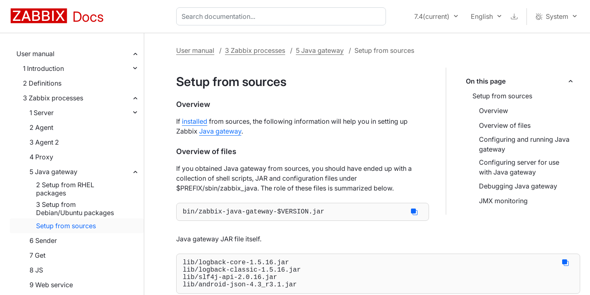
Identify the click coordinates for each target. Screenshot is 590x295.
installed (194, 121)
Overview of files (505, 125)
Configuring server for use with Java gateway (519, 167)
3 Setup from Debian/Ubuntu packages (75, 208)
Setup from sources (66, 226)
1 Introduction (43, 68)
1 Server (42, 113)
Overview (493, 111)
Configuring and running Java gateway (524, 144)
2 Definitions (42, 83)
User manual (35, 54)
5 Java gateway (53, 172)
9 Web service (51, 285)
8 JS (36, 270)
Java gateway (220, 131)
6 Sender (43, 240)
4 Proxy (41, 157)
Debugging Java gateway (518, 186)
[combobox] (282, 16)
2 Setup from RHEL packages (65, 189)
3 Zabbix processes (53, 98)
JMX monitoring (503, 201)
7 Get (37, 255)
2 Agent (41, 127)
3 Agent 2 (44, 142)
